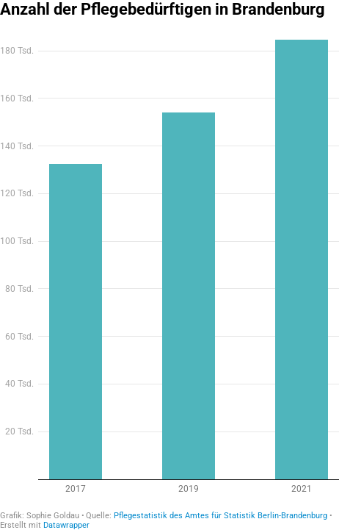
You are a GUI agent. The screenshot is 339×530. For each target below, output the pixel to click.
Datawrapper (66, 525)
